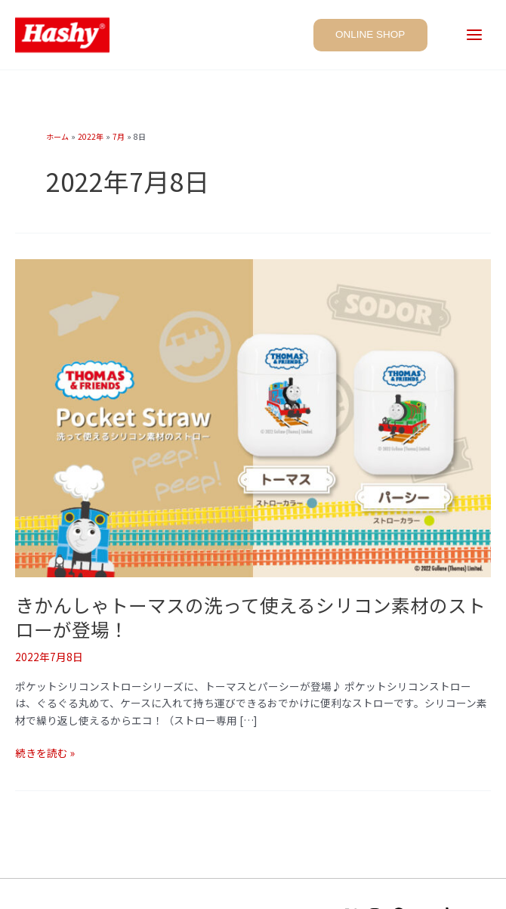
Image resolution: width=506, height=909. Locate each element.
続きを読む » (45, 753)
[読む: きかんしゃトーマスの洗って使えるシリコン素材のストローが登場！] (253, 416)
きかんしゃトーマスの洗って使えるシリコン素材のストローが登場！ (250, 616)
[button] (372, 34)
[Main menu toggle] (475, 36)
